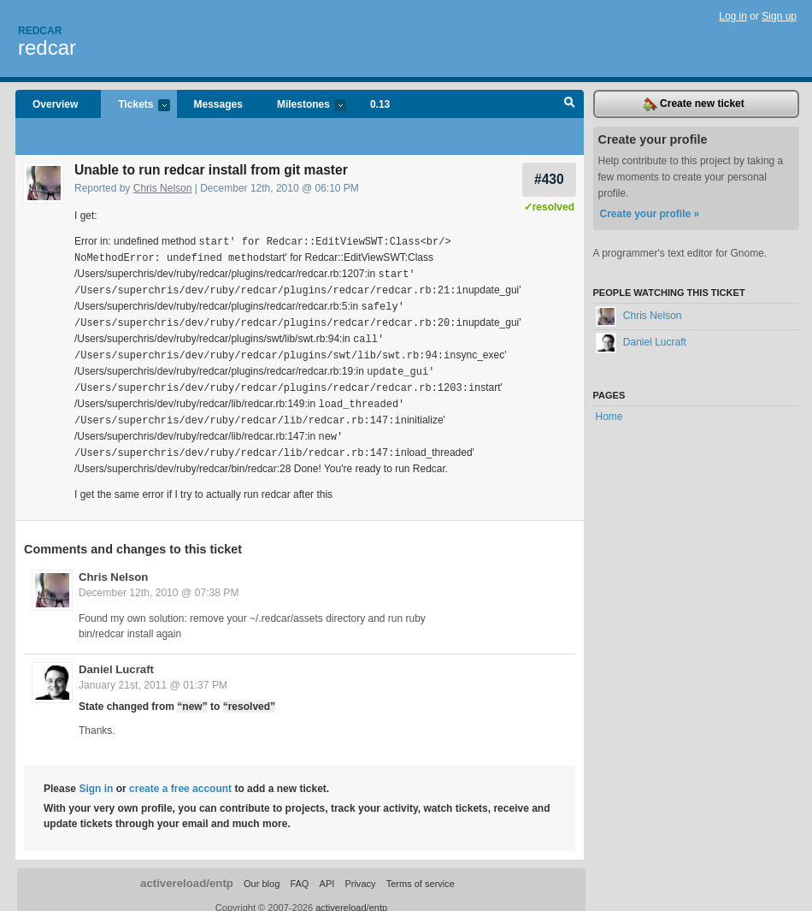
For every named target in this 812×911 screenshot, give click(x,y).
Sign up (779, 16)
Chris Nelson (162, 188)
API (327, 872)
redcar (47, 47)
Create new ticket (694, 104)
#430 (549, 179)
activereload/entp (186, 871)
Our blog (261, 872)
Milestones (303, 105)
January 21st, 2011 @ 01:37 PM (153, 673)
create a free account (180, 777)
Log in (733, 16)
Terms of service (420, 872)
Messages (218, 104)
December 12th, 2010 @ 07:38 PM (159, 581)
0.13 (380, 104)
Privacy (359, 872)
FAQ (299, 872)
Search (570, 104)
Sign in (96, 777)
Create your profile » (650, 214)
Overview (55, 104)
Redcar (40, 31)
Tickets (135, 105)
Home (609, 417)
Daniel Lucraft (116, 657)
